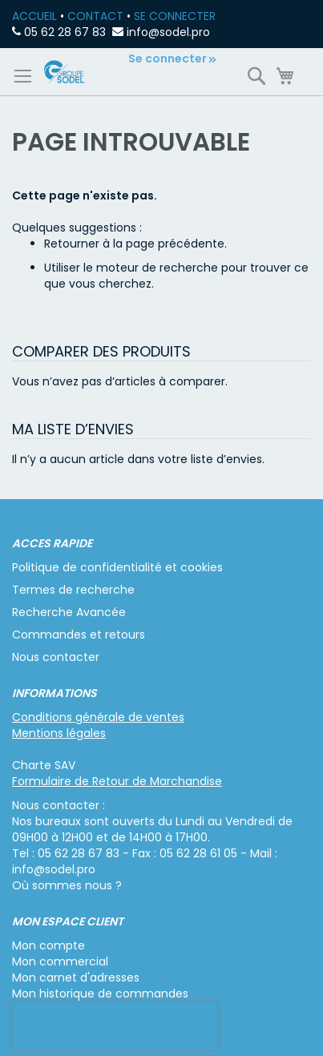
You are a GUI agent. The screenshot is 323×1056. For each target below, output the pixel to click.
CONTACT (95, 16)
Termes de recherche (73, 590)
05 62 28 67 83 (65, 32)
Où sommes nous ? (67, 885)
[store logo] (64, 71)
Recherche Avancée (69, 612)
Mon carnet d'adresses (75, 977)
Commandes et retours (78, 635)
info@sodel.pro (168, 32)
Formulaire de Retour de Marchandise (117, 781)
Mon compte (48, 945)
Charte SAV (43, 765)
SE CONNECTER (175, 16)
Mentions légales (59, 733)
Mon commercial (60, 961)
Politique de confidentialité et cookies (117, 567)
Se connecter (167, 58)
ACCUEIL (34, 16)
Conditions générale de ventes (98, 717)
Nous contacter (55, 657)
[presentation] (114, 1026)
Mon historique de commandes (100, 993)
